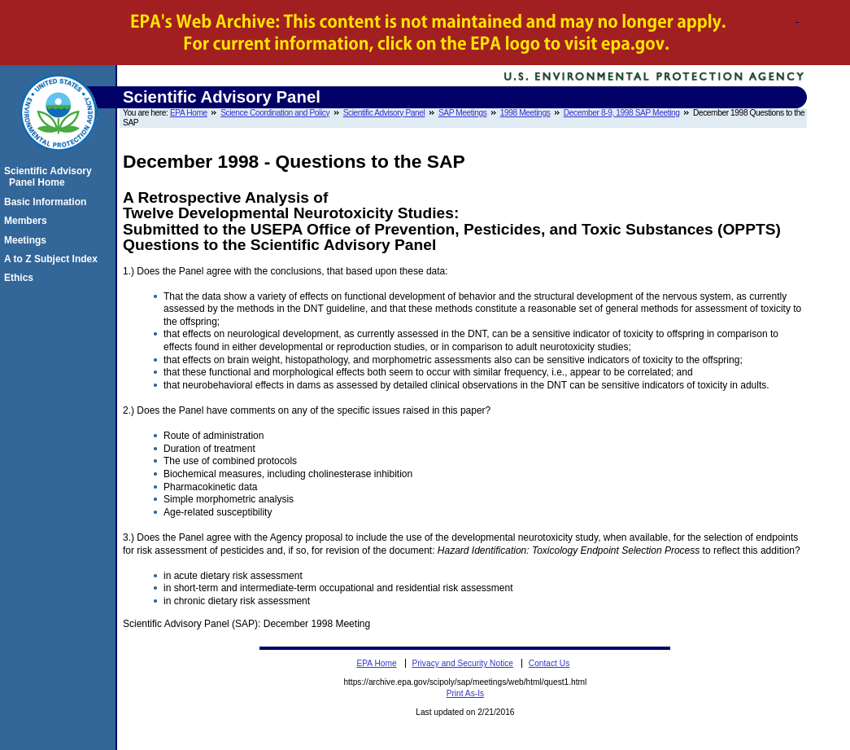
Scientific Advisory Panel (384, 112)
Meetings (27, 240)
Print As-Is (465, 693)
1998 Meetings (525, 112)
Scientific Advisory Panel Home (50, 176)
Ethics (21, 277)
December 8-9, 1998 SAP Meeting (622, 112)
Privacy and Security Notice (462, 663)
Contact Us (549, 663)
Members (28, 220)
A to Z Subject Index (53, 259)
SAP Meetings (462, 112)
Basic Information (47, 202)
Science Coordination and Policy (274, 112)
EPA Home (188, 112)
